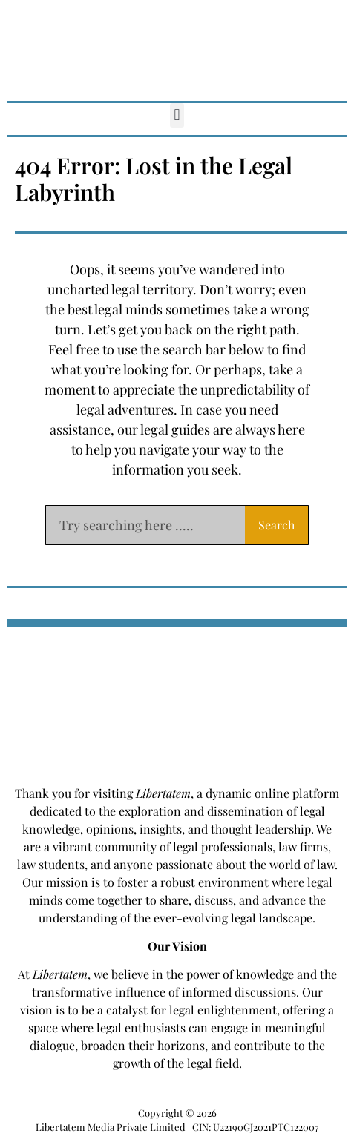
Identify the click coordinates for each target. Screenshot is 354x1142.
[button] (177, 115)
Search (276, 524)
